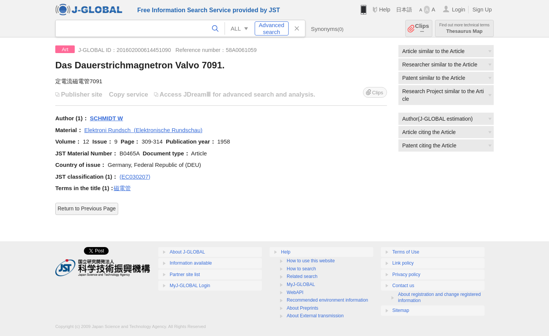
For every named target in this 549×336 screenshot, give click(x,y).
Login (458, 9)
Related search (302, 276)
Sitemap (400, 310)
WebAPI (295, 292)
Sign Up (482, 9)
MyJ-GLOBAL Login (190, 285)
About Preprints (302, 308)
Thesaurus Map (464, 28)
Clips (422, 28)
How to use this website (311, 260)
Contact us (403, 285)
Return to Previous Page (87, 208)
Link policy (403, 263)
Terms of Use (405, 252)
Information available (191, 263)
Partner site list (185, 274)
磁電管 (122, 188)
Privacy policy (406, 274)
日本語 (404, 9)
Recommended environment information (327, 300)
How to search (301, 268)
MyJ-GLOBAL (301, 284)
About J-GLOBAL (187, 252)
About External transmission (315, 315)
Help (384, 9)
